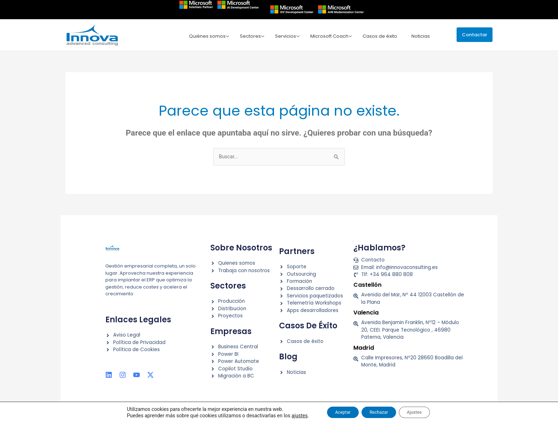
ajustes (289, 415)
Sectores (255, 35)
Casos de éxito (381, 35)
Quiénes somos (214, 35)
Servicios (289, 35)
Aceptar (335, 412)
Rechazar (378, 412)
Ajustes (421, 412)
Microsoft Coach (332, 35)
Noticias (420, 35)
